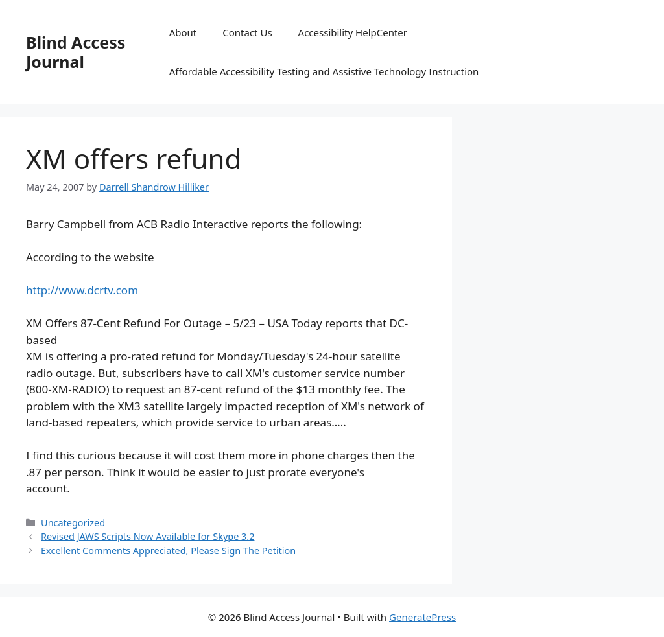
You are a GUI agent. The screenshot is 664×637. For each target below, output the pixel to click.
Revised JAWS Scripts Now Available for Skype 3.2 (147, 536)
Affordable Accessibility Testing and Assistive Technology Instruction (324, 71)
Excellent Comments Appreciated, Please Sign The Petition (168, 550)
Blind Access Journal (75, 52)
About (183, 32)
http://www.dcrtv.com (82, 290)
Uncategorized (73, 522)
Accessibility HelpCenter (352, 32)
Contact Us (247, 32)
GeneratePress (422, 616)
